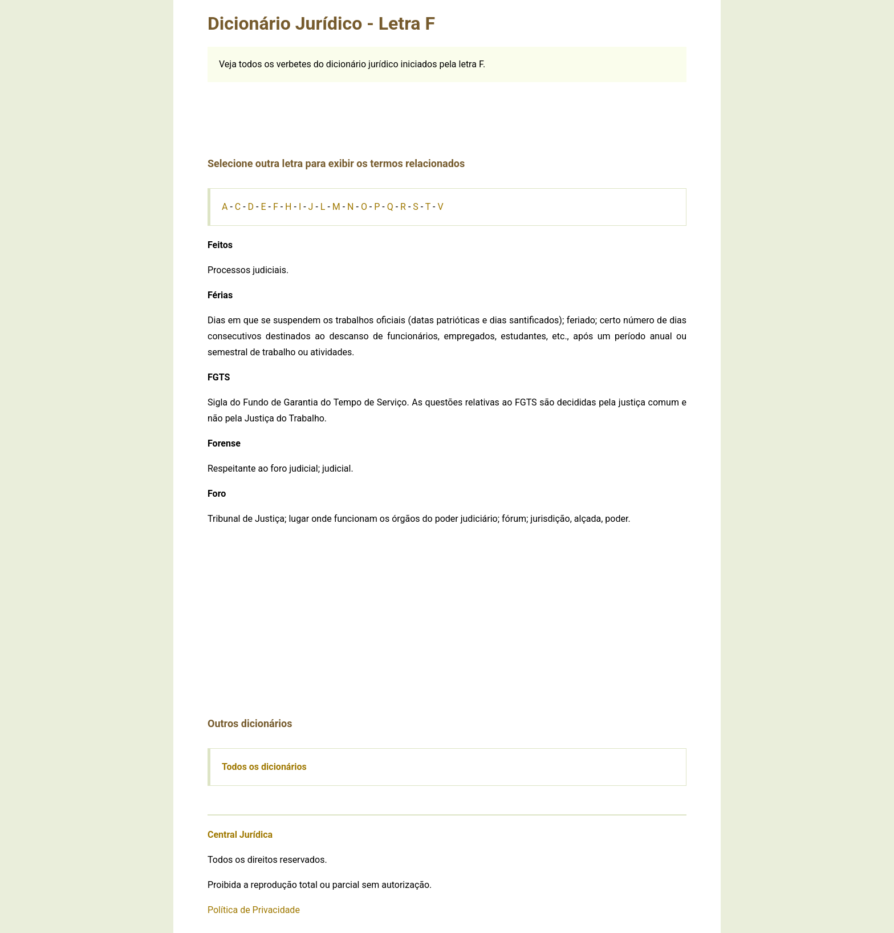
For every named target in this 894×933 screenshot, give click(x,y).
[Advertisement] (447, 107)
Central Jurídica (240, 834)
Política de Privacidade (254, 909)
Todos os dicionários (264, 766)
